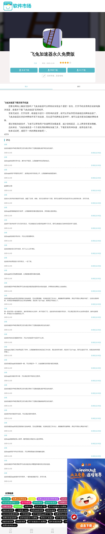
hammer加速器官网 (10, 514)
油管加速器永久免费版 (28, 518)
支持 (92, 153)
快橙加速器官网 (37, 510)
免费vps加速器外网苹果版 (48, 499)
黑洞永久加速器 (47, 518)
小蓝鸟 (32, 499)
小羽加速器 (25, 514)
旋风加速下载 (40, 506)
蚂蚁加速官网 (8, 510)
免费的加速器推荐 (10, 518)
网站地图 (6, 499)
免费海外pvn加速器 (62, 514)
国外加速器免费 (55, 522)
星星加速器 (50, 510)
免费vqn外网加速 (19, 499)
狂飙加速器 (7, 506)
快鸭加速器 (38, 503)
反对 (97, 153)
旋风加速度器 (66, 499)
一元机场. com (22, 510)
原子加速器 (26, 503)
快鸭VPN (28, 506)
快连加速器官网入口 (10, 503)
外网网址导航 (64, 503)
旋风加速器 (62, 510)
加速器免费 (20, 522)
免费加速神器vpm (9, 525)
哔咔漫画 (18, 506)
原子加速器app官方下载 (42, 514)
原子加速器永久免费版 (57, 506)
